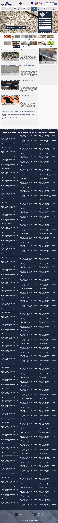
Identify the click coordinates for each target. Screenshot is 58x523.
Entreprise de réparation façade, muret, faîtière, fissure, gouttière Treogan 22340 (48, 351)
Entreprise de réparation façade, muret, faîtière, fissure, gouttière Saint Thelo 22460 (48, 241)
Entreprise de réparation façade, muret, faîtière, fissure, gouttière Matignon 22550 (10, 498)
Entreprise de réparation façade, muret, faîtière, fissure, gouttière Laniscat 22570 (10, 406)
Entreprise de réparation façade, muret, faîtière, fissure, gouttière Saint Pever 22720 (48, 220)
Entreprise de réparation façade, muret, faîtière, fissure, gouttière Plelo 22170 (29, 227)
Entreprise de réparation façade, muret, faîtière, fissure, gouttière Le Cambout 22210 (10, 199)
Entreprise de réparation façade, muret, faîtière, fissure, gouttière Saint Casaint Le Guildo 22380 (29, 487)
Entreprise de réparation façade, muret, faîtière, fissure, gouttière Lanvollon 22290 (10, 443)
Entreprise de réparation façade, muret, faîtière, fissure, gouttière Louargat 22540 (10, 477)
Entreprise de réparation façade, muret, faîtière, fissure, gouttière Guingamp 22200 (10, 312)
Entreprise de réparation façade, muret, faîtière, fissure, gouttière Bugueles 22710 (48, 445)
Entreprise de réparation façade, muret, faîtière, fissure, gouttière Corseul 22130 (10, 254)
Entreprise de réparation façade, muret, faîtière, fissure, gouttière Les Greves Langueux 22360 (48, 502)
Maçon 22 (15, 8)
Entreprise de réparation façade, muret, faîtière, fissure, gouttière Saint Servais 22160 (48, 235)
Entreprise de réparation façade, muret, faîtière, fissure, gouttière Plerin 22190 (29, 241)
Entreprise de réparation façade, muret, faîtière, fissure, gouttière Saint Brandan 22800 (29, 474)
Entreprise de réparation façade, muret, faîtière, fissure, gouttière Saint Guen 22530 (48, 157)
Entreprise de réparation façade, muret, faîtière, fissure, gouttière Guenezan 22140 (48, 403)
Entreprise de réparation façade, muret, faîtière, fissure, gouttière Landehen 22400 (10, 382)
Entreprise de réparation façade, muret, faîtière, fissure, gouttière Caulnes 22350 (10, 212)
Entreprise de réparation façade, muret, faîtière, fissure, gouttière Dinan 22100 (10, 259)
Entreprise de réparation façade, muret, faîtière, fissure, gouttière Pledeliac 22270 (29, 209)
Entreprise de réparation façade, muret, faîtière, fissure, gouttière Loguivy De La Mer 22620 (48, 487)
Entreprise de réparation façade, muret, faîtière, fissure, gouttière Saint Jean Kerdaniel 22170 (48, 172)
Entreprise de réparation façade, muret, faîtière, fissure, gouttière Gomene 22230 (10, 291)
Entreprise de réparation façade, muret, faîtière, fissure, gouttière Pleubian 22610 (29, 262)
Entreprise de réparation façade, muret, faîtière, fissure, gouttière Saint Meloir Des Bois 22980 (48, 207)
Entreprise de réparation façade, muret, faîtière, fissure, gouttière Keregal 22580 (48, 489)
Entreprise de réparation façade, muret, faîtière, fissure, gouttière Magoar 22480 (10, 487)
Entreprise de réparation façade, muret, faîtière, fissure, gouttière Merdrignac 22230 (29, 136)
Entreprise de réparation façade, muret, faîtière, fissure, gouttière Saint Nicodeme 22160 (48, 214)
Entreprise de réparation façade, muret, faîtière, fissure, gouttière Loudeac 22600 (10, 479)
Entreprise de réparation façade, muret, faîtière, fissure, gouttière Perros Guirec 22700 (29, 191)
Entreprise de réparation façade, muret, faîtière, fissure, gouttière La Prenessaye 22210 (29, 416)
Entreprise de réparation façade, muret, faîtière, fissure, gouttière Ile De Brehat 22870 (10, 176)
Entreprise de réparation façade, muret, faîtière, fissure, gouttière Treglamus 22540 (48, 301)
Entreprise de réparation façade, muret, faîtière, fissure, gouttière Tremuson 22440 (48, 348)
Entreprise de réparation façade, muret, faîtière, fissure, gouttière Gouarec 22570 (10, 296)
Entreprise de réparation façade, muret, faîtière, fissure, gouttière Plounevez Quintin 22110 (29, 351)
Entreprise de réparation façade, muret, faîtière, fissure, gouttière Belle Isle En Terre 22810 (10, 147)
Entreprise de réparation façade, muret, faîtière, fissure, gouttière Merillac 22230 (29, 138)
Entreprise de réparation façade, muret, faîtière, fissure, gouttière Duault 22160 (10, 265)
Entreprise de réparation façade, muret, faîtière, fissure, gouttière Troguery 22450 (48, 377)
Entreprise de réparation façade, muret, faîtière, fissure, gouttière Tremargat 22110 (48, 330)
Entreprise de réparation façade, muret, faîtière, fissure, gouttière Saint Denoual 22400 (29, 497)
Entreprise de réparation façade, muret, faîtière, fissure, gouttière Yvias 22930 (48, 395)
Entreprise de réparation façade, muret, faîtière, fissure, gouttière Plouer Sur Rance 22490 (29, 309)
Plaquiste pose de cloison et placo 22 (11, 8)
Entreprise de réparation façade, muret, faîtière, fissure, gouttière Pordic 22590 (29, 406)
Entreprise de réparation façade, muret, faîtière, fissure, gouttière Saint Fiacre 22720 (29, 505)
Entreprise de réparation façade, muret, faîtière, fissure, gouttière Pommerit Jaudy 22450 (29, 395)
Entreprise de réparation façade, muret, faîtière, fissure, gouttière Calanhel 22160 (10, 191)
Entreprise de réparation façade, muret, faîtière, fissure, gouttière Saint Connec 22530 (29, 495)
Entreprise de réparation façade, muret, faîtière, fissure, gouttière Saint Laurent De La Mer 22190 (48, 481)
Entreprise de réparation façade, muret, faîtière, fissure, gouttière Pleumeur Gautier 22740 (29, 272)
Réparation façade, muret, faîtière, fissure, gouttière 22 (34, 8)
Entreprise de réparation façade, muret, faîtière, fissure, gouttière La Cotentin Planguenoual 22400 (48, 458)
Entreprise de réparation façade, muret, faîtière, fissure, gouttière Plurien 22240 (29, 382)
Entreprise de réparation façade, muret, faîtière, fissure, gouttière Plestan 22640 (29, 256)
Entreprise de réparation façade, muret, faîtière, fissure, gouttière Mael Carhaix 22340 (10, 482)
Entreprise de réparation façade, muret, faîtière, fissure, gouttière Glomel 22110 (10, 288)
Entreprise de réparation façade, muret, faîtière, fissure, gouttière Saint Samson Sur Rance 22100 (48, 233)
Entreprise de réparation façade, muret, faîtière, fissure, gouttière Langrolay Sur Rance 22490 (10, 396)
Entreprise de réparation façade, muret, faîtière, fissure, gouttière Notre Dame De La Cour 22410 (48, 427)
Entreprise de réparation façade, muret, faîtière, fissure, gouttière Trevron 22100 (48, 369)
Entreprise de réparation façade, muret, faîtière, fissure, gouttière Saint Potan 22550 (48, 222)
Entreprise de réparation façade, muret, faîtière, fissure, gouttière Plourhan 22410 (29, 356)
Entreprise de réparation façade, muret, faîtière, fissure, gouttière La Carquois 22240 (48, 461)
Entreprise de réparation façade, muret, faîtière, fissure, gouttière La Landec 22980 (10, 380)
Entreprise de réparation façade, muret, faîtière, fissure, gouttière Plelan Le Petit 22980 (29, 222)
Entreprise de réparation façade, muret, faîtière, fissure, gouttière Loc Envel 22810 (10, 464)
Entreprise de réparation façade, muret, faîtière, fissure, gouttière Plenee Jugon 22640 (29, 235)
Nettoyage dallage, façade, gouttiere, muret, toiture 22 (40, 8)
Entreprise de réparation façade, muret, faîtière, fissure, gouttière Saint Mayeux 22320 (48, 204)
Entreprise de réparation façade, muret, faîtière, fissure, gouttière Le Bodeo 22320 (10, 157)
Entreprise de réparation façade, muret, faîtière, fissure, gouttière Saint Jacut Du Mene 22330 (48, 170)
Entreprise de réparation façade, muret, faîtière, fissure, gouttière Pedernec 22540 (29, 180)
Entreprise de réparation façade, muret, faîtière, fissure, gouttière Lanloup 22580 (10, 411)
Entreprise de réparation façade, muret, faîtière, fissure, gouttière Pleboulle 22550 (29, 207)
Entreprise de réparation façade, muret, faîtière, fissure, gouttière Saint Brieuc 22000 (29, 476)
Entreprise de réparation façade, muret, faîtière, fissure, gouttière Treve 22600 (48, 358)
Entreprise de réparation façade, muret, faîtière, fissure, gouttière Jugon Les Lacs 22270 (10, 348)
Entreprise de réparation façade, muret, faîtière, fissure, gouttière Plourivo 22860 (29, 358)
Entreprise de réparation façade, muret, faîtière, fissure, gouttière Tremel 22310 (48, 332)
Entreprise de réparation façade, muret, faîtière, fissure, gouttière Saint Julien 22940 (48, 180)
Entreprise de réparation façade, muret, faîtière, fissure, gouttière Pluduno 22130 (29, 369)
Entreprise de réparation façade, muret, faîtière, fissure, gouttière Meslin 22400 (29, 146)
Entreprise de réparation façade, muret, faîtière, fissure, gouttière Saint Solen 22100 (48, 238)
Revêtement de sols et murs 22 (19, 9)
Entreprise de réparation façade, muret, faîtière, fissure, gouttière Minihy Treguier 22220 (29, 149)
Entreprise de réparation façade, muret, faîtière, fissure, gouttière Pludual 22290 (29, 366)
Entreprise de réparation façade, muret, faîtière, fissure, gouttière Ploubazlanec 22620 (29, 301)
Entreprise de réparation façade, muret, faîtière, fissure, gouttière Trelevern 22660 (48, 324)
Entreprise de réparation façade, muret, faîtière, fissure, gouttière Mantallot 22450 (10, 492)
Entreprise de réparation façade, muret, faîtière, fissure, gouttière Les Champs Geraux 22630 (10, 220)
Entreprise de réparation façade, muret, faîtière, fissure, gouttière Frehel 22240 (29, 220)
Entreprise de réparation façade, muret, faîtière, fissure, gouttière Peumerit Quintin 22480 (29, 193)
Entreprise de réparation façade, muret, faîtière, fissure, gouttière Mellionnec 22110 (10, 506)
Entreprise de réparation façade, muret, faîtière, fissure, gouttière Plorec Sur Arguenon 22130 (29, 288)
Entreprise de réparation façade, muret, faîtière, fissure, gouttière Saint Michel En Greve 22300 (48, 212)
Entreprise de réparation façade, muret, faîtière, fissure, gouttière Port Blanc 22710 (48, 447)
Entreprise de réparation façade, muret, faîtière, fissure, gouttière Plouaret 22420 (29, 293)
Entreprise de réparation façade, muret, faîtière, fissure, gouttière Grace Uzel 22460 (10, 306)
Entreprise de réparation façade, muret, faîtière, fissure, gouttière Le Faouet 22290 (10, 278)
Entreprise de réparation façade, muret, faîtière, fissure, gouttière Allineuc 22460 (10, 136)
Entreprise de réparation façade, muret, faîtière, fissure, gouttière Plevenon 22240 (29, 277)
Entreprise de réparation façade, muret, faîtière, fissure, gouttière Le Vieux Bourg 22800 (48, 385)
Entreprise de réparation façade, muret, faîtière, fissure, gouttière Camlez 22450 (10, 202)
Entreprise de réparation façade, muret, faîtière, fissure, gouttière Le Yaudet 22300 (48, 437)
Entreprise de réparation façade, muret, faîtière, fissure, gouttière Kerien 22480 (10, 359)
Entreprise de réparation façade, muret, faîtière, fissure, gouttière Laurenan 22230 (10, 445)
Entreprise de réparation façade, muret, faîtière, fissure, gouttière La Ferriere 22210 (10, 280)
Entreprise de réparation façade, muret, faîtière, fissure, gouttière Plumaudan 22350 (29, 374)
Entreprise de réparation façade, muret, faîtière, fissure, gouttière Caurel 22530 (10, 215)
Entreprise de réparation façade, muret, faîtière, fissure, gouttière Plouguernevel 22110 (29, 327)
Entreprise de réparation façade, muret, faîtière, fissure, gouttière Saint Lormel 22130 (48, 191)
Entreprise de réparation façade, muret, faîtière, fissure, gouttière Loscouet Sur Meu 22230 (10, 471)
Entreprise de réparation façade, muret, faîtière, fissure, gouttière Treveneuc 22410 (48, 361)
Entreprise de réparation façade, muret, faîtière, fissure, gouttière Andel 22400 (10, 139)
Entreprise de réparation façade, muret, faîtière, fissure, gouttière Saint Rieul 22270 (48, 230)
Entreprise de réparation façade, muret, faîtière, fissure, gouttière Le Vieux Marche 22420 (48, 387)
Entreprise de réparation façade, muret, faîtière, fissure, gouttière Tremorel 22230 (48, 345)
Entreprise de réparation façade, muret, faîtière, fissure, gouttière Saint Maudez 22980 (48, 201)
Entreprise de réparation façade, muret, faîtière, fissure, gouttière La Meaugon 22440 (10, 500)
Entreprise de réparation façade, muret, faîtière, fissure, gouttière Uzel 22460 (48, 379)
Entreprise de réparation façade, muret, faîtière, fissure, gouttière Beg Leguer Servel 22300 (48, 432)
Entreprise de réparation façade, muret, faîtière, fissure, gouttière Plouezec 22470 (29, 311)
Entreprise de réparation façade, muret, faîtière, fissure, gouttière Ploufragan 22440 (29, 314)
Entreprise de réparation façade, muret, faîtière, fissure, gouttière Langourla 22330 (10, 393)
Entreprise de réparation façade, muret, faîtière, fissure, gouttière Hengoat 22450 (10, 333)
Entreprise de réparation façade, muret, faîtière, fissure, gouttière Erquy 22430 (10, 270)
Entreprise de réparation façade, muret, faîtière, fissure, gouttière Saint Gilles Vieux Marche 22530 (48, 149)
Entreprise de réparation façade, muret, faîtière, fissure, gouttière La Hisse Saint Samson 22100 (48, 416)
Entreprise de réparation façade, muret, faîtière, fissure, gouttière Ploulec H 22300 (29, 337)
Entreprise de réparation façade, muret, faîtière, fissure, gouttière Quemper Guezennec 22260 (29, 419)
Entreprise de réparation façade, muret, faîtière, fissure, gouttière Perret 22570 (29, 188)
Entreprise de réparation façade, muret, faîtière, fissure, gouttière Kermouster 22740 (48, 429)
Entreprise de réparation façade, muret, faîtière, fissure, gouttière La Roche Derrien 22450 (29, 440)
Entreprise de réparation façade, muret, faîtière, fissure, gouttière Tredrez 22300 (48, 288)
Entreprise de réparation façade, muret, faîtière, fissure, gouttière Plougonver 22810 (29, 317)
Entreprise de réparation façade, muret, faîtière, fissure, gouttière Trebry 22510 (48, 277)
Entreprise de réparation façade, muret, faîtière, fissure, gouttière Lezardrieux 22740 (10, 458)
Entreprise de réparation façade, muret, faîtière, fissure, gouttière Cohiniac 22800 (10, 246)
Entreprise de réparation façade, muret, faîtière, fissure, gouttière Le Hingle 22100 (10, 343)
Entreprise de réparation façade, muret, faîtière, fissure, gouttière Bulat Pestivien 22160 (10, 189)
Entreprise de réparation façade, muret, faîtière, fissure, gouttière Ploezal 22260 (29, 285)
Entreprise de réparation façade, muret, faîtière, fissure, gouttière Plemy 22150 (29, 233)
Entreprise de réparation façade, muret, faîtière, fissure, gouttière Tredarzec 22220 (48, 282)
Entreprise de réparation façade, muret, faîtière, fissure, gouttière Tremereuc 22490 (48, 337)
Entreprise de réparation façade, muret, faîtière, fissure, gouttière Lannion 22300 (10, 422)
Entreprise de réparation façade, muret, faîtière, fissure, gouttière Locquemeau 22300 (48, 434)
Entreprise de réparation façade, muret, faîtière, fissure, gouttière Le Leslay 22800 (10, 456)
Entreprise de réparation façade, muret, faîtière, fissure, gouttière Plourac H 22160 (29, 353)
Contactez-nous (36, 520)
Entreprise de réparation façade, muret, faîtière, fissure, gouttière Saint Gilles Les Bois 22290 (48, 144)
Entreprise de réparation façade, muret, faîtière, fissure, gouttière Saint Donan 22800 (29, 500)
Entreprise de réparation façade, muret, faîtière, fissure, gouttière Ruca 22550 (29, 450)
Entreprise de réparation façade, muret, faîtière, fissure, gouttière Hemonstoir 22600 (10, 325)
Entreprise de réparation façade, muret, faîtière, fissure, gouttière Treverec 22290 (48, 364)
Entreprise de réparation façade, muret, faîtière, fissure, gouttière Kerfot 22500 (10, 354)
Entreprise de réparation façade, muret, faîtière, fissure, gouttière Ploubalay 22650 (29, 298)
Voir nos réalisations (11, 27)
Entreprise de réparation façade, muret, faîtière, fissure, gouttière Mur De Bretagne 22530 (29, 165)
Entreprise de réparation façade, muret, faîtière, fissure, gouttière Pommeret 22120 (29, 392)
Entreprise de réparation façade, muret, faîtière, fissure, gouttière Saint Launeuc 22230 (48, 186)
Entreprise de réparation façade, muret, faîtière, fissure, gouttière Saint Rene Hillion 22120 (48, 500)
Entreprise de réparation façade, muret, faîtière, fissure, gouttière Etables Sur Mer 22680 (10, 272)
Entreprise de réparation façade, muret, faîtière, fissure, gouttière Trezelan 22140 (48, 406)
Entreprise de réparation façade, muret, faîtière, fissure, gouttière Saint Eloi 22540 (48, 442)
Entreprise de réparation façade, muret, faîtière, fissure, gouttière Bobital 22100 (10, 155)
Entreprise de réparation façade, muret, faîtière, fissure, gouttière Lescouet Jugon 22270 (10, 453)
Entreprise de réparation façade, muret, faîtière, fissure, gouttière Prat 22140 (29, 413)
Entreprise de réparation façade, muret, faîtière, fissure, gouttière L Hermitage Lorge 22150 (10, 338)
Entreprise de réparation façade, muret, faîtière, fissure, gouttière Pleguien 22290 (29, 214)
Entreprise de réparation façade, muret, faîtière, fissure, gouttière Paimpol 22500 (29, 175)
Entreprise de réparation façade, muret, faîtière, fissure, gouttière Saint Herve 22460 (48, 162)
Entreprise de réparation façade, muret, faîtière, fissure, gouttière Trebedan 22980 (48, 269)
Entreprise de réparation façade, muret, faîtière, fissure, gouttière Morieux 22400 (29, 154)
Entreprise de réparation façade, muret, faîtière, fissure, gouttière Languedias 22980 (10, 398)
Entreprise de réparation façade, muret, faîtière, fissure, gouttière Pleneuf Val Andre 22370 (29, 238)
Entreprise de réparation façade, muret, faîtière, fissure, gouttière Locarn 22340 (10, 461)
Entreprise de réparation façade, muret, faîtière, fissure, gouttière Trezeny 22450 (48, 372)
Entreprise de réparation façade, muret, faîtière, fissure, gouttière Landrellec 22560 (48, 468)
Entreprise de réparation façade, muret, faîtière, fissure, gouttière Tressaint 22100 (48, 353)
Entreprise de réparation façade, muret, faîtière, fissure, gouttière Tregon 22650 (48, 309)
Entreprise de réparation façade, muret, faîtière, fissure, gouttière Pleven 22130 (29, 275)
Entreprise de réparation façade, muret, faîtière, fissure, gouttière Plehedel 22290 (29, 217)
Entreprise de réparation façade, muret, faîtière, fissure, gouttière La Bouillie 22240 (10, 165)
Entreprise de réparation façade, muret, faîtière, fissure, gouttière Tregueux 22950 (48, 317)
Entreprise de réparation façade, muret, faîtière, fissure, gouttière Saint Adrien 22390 (29, 458)
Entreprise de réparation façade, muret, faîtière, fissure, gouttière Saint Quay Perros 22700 (48, 225)
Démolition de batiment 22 (49, 9)
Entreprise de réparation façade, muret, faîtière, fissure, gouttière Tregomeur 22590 (48, 306)
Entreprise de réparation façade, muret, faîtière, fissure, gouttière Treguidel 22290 (48, 319)
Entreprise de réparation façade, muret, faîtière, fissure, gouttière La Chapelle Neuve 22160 (10, 225)
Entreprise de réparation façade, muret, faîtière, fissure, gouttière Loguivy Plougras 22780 (10, 466)
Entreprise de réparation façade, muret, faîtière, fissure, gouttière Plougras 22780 (29, 319)
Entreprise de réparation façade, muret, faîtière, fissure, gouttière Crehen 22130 (10, 257)
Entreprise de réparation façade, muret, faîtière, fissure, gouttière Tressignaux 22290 (48, 356)
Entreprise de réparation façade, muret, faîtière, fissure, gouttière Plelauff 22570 (29, 225)
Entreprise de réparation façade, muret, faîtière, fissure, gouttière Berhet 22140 (10, 149)
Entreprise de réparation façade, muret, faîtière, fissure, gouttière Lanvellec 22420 (10, 437)
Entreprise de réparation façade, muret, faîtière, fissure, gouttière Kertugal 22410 (48, 497)
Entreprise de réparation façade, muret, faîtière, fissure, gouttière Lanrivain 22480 (10, 427)
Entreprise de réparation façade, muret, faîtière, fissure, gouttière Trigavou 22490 (48, 374)
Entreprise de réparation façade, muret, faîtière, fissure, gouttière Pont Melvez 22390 (29, 400)
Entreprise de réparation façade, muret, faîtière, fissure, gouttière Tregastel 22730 (48, 298)
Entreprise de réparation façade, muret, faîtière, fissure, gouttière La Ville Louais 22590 (48, 492)
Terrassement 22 (24, 8)
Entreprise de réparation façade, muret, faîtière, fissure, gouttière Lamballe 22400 (10, 369)
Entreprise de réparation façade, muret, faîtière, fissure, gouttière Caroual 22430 (48, 419)
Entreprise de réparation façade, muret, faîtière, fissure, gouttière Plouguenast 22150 (29, 324)
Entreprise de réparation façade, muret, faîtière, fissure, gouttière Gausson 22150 (10, 286)
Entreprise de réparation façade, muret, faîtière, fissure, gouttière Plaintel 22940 (29, 199)
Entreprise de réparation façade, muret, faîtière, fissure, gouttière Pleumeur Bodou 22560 (29, 269)
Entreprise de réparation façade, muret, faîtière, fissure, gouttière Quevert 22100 (29, 427)
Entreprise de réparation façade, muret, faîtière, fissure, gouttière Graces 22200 (10, 304)
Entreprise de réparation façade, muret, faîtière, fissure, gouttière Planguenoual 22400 (29, 204)
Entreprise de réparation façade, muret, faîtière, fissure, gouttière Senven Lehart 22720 (48, 254)
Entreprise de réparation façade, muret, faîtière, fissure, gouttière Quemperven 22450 (29, 421)
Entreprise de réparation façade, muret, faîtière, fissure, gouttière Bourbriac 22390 (10, 168)
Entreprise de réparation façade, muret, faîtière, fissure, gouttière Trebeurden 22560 (48, 272)
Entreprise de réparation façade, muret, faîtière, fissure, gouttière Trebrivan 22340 (48, 275)
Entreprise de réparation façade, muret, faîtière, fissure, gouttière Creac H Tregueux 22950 (48, 505)
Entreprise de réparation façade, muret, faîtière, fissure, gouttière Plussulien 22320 (29, 387)
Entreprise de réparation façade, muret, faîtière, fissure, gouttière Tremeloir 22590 (48, 335)
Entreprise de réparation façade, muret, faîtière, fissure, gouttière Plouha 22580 (29, 332)
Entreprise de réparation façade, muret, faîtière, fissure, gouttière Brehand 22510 (10, 173)
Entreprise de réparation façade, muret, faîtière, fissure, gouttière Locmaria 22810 (48, 408)
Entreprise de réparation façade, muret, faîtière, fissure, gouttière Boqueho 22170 (10, 162)
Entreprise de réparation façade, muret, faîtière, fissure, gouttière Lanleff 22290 (10, 409)
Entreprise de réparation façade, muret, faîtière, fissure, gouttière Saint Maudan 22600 (48, 199)
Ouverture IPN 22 (44, 8)
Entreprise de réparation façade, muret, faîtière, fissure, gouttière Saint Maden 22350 (48, 193)
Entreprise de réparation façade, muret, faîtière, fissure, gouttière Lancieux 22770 (10, 372)
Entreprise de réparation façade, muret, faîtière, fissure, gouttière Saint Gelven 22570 (48, 136)
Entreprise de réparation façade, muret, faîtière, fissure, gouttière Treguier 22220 (48, 322)
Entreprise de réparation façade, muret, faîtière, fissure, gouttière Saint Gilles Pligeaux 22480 (48, 146)
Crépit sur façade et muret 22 (28, 9)
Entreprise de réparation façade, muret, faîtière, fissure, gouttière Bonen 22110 (10, 160)
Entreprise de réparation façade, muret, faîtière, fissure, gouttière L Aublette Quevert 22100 (48, 413)
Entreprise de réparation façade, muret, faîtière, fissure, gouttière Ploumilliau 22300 (29, 343)
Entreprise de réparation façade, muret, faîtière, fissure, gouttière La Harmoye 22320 (10, 320)
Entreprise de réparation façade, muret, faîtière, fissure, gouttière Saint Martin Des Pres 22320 (48, 196)
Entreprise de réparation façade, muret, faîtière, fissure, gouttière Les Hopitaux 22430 (48, 421)
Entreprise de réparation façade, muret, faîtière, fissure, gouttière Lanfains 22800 (10, 385)
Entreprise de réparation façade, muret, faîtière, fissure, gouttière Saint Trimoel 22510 (48, 246)
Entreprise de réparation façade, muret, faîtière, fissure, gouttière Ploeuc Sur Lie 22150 (29, 282)
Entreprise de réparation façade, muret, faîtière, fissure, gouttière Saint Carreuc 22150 (29, 484)
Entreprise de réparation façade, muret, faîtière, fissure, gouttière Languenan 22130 (10, 401)
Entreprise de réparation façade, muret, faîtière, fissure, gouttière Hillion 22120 (10, 341)
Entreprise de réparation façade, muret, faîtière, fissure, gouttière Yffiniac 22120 (48, 392)
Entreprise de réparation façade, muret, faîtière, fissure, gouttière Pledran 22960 (29, 212)
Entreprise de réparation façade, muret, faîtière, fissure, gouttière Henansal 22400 (10, 330)
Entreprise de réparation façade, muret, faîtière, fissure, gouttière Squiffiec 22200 (48, 259)
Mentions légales (31, 520)
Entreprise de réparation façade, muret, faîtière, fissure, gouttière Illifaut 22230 (10, 346)
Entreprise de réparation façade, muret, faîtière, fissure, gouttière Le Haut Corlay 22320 (10, 322)
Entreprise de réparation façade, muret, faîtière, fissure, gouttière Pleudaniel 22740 (29, 264)
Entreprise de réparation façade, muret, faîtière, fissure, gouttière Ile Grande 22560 (48, 484)
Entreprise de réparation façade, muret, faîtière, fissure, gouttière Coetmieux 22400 (10, 244)
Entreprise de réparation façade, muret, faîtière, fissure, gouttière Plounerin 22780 (29, 345)
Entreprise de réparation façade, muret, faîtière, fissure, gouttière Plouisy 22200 (29, 335)
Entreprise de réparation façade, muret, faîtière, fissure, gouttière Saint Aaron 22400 (29, 455)
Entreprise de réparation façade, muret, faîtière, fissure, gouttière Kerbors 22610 (10, 351)
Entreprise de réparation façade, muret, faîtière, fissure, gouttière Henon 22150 (10, 335)
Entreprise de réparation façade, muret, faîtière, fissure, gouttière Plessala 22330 (29, 251)
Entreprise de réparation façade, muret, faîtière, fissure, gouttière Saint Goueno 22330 (48, 154)
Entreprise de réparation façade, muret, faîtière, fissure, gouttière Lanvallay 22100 (10, 435)
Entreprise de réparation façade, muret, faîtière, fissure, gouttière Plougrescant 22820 (29, 322)
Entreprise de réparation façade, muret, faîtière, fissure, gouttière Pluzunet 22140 (29, 390)
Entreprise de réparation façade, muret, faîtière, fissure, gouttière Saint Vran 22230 (48, 248)
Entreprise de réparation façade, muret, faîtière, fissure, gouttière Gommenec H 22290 (10, 293)
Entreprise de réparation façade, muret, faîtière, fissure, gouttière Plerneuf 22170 (29, 243)
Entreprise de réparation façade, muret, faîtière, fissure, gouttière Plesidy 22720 (29, 246)
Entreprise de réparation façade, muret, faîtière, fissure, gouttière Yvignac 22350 (48, 398)
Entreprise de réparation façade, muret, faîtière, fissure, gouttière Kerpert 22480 (10, 367)
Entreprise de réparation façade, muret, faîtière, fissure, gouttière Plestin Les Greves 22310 (29, 259)
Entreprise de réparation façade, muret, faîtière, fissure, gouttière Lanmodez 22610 (10, 416)
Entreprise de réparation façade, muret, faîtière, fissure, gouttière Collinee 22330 (10, 249)
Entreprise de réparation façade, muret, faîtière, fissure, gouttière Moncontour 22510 (29, 152)
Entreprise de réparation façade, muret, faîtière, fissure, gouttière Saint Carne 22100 (29, 481)
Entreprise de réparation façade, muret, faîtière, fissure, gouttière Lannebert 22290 (10, 419)
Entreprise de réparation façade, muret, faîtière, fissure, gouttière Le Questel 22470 (48, 474)
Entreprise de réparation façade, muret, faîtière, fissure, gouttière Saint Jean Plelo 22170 (48, 411)
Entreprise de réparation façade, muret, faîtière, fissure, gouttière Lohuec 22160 (10, 469)
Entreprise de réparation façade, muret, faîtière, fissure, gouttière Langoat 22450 (10, 390)
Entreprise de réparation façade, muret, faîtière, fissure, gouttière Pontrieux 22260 (29, 403)
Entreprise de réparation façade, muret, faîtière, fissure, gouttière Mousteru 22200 (29, 159)
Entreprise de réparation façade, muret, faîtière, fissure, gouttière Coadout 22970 (10, 233)
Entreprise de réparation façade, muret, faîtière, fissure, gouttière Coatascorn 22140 (10, 236)
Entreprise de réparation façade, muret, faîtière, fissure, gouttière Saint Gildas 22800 (48, 138)
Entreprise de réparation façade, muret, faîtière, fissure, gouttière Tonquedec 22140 (48, 264)
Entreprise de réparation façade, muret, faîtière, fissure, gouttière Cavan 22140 (10, 217)
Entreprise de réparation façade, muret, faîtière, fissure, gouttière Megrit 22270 (10, 503)
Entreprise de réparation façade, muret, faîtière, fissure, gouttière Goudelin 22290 (10, 299)
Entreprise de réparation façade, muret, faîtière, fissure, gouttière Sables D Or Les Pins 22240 (48, 455)
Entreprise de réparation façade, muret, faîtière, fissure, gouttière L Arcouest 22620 (48, 471)
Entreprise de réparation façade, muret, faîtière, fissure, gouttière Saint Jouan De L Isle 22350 (48, 175)
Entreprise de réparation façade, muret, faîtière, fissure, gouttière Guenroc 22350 (10, 309)
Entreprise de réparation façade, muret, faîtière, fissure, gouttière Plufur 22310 (29, 372)
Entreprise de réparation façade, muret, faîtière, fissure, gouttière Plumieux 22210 (29, 379)
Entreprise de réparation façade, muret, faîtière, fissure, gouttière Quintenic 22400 (29, 432)
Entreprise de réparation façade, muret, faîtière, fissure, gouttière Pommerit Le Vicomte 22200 (29, 398)
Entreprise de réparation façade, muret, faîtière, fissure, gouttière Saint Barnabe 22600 (29, 468)
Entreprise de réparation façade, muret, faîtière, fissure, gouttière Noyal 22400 (29, 170)
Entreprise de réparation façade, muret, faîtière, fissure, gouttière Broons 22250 (10, 183)
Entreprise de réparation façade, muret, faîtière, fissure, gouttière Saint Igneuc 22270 (48, 165)
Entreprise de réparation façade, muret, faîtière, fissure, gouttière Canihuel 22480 (10, 204)
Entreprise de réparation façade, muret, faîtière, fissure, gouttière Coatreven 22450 (10, 238)
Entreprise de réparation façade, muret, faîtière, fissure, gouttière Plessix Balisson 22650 (29, 254)
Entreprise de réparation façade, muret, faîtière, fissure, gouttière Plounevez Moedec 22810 (29, 348)
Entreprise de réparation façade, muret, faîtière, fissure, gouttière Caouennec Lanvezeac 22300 (10, 207)
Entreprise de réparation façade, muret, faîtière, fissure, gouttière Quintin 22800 (29, 434)
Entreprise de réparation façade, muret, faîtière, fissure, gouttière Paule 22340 (29, 178)
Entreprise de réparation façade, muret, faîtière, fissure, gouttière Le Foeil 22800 (10, 283)
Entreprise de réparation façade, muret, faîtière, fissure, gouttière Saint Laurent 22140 (48, 188)
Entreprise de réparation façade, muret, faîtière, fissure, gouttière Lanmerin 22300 (10, 414)
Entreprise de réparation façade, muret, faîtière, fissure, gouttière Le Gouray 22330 (10, 301)
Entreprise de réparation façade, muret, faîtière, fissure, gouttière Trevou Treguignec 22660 (48, 366)
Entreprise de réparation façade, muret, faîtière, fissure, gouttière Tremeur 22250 (48, 340)
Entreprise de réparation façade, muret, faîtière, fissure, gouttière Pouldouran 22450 (29, 411)
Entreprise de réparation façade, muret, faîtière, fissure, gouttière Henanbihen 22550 (10, 327)
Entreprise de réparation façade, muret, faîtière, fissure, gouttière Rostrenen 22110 (29, 445)
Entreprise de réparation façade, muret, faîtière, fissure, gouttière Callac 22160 (10, 194)
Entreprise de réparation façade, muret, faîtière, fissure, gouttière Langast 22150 (10, 388)
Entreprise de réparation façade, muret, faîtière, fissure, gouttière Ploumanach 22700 (48, 453)
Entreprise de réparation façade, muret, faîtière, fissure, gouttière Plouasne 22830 (29, 296)
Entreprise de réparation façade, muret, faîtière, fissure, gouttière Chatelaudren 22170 (10, 228)
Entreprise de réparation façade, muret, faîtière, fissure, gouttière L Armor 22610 (48, 466)
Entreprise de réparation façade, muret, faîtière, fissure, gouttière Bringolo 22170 (10, 181)
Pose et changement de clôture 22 (54, 9)
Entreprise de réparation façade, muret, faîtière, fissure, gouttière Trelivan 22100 (48, 327)
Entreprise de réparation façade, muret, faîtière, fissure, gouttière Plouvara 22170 (29, 361)
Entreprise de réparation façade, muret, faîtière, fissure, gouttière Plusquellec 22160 (29, 385)
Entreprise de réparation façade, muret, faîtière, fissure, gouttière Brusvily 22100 (10, 186)
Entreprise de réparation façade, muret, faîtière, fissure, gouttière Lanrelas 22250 (10, 424)
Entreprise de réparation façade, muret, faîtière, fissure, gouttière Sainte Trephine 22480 (48, 243)
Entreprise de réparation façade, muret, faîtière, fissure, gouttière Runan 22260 (29, 453)
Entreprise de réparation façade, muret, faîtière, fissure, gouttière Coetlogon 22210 (10, 241)
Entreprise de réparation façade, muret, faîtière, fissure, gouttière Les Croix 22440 (48, 476)
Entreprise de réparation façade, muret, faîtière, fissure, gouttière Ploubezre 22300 (29, 303)
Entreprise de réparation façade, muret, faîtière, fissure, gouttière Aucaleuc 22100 (10, 142)
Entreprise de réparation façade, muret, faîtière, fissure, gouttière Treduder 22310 (48, 290)
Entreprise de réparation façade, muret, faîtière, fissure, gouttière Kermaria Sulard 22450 (10, 361)
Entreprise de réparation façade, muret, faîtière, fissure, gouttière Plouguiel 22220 (29, 330)
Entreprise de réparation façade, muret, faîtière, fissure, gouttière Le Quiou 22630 (29, 437)
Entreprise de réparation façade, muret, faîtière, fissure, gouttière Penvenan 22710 (29, 186)
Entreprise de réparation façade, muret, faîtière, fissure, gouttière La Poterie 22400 (29, 408)
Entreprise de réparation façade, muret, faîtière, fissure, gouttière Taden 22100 (48, 262)
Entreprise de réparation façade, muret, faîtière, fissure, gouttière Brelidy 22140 (10, 178)
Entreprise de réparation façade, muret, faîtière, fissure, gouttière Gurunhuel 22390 (10, 317)
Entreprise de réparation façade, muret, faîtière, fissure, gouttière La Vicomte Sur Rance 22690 (48, 382)
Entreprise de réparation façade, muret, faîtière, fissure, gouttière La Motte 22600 (29, 157)
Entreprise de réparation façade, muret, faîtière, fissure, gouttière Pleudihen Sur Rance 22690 (29, 267)
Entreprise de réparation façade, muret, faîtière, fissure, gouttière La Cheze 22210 (10, 231)
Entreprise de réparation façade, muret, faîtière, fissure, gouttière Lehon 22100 (10, 448)
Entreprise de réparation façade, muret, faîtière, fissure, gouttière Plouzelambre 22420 (29, 364)
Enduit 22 (7, 8)
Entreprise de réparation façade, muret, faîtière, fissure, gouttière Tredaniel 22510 (48, 280)
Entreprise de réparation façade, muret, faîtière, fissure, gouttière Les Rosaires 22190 (48, 479)
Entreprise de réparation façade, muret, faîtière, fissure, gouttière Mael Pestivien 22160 (10, 485)
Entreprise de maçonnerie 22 (3, 9)
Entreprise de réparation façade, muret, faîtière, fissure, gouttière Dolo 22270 (10, 262)
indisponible (24, 2)
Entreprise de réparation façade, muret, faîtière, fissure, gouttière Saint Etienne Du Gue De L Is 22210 (29, 502)
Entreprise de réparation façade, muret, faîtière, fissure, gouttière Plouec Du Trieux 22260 (29, 306)
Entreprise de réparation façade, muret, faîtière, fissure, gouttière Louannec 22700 (10, 474)
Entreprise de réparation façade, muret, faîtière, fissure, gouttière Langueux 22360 (10, 403)
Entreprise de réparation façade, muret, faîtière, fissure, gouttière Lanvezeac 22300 (10, 440)
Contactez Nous (22, 27)
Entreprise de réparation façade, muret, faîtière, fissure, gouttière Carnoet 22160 (10, 210)
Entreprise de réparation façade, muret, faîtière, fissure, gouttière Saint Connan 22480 (29, 492)
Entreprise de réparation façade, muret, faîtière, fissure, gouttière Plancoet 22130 (29, 201)
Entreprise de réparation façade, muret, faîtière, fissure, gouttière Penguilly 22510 (29, 183)
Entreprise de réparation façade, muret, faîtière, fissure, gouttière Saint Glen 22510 (48, 152)
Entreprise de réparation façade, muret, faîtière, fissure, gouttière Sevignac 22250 (48, 256)
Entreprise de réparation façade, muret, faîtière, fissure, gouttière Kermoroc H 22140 (10, 364)
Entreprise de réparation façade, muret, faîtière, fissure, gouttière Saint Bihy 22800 (29, 471)
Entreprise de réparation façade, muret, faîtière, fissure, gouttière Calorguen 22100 (10, 196)
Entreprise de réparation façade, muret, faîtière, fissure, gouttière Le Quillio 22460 (29, 429)
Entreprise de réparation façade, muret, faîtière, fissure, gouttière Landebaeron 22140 (10, 375)
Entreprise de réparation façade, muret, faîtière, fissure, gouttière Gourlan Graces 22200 (48, 424)
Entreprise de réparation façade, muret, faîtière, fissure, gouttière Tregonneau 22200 (48, 311)
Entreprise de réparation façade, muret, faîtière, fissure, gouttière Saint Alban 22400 (29, 463)
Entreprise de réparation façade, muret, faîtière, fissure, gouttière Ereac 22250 (10, 267)
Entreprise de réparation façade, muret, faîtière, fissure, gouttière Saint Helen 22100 (48, 159)
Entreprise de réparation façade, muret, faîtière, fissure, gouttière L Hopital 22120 (48, 495)
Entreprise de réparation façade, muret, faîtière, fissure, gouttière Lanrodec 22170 (10, 430)
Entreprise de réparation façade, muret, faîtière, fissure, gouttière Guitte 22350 (10, 314)
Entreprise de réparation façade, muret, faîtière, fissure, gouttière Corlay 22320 (10, 251)
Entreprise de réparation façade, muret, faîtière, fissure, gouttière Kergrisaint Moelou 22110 (10, 356)
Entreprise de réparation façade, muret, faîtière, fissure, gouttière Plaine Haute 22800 (29, 196)
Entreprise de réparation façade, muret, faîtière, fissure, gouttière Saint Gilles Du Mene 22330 (48, 141)
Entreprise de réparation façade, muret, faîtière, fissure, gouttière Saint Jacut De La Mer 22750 (48, 167)
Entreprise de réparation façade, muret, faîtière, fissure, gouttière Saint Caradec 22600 (29, 479)
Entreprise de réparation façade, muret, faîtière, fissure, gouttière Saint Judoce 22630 (48, 178)
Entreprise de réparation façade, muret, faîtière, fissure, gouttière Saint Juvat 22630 (48, 183)
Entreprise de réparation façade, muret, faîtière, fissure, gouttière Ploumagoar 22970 (29, 340)
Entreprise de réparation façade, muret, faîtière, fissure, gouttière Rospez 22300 (29, 442)
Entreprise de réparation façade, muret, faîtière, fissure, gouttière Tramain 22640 (48, 267)
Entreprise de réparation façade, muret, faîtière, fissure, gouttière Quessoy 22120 (29, 424)
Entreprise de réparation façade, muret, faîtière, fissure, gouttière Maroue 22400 (10, 495)
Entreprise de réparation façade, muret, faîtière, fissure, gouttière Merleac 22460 (29, 141)
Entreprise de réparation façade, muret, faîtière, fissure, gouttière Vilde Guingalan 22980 (48, 390)
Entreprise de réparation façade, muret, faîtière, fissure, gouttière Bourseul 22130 (10, 170)
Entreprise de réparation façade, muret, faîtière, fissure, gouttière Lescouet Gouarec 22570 (10, 451)
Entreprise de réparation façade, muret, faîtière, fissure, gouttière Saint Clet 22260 (29, 489)
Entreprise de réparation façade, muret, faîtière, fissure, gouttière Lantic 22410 (10, 432)
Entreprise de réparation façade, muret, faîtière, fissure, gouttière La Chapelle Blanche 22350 (10, 223)
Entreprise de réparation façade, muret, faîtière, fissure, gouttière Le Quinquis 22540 (48, 440)
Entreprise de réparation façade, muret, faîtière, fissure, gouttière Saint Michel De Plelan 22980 (48, 209)
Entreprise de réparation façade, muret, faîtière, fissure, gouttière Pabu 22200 (29, 172)
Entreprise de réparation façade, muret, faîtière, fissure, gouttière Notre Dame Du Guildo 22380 (29, 167)
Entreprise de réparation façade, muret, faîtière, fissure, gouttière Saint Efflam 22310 (48, 463)
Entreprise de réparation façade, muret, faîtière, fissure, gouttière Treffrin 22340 (48, 293)
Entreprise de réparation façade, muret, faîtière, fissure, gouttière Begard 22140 (10, 144)
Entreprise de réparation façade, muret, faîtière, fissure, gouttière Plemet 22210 (29, 230)
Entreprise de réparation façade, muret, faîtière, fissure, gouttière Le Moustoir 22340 (29, 162)
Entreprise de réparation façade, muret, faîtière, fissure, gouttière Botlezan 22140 (48, 400)
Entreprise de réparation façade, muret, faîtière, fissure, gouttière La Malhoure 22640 (10, 490)
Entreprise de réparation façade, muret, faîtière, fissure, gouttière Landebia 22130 (10, 377)
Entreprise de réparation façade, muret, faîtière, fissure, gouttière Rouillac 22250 (29, 447)
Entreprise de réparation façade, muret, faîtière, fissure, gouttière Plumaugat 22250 (29, 377)
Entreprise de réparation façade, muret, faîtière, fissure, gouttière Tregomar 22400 (48, 303)
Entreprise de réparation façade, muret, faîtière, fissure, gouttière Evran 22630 (10, 275)
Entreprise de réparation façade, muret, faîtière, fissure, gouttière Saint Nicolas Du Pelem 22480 (48, 217)
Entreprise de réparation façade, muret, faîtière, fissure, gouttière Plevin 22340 (29, 280)
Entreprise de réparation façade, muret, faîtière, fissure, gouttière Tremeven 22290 (48, 343)
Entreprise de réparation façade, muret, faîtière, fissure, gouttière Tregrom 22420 (48, 314)
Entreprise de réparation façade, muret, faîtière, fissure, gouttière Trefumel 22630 (48, 296)
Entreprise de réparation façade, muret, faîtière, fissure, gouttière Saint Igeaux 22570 (48, 251)
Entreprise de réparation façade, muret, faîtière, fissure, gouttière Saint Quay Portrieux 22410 (48, 227)
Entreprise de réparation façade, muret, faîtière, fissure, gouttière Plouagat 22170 (29, 290)
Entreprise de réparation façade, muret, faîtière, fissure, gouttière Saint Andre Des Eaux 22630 (29, 466)
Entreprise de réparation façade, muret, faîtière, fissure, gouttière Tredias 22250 (48, 285)
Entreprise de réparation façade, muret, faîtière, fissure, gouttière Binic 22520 (10, 152)
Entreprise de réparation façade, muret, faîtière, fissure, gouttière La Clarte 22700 (48, 450)
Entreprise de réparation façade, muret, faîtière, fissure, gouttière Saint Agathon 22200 (29, 461)
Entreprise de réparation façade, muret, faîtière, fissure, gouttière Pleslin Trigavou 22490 (29, 248)
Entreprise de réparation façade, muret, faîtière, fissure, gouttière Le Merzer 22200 (29, 144)
